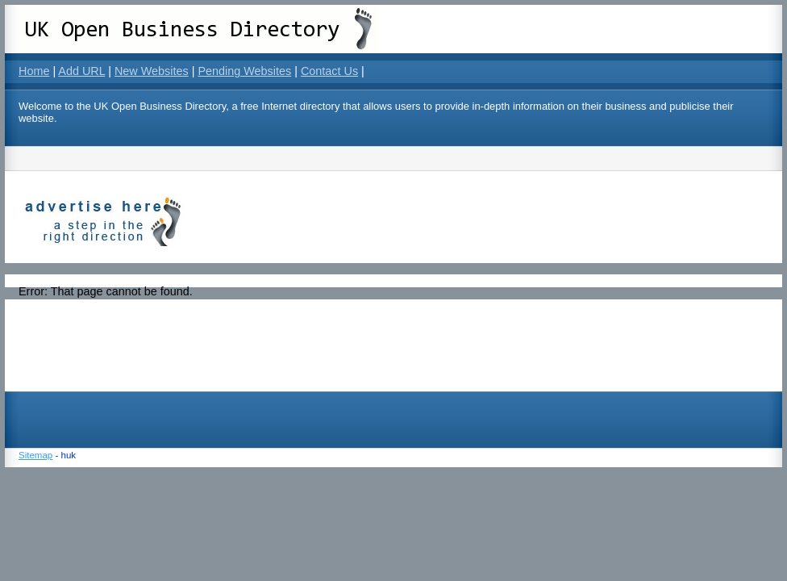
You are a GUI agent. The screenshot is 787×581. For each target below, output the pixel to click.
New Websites (152, 71)
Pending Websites (244, 71)
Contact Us (329, 71)
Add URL (81, 71)
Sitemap (35, 455)
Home (34, 71)
